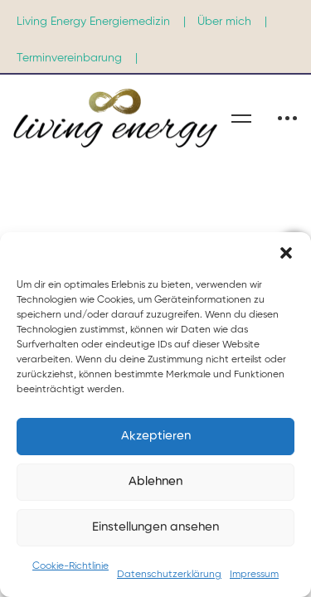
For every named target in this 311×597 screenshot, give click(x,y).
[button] (286, 253)
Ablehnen (155, 481)
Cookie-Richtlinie (70, 566)
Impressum (254, 575)
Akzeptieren (156, 436)
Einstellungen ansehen (155, 527)
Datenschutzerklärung (169, 575)
